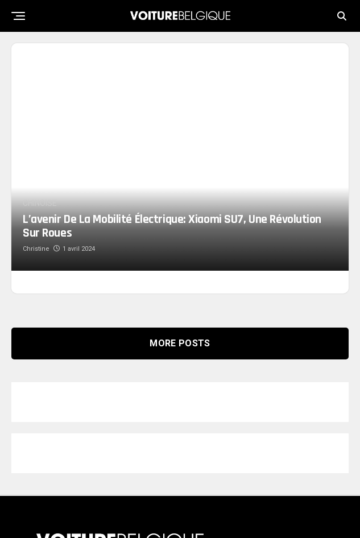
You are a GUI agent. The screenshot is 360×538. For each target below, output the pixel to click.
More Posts (180, 305)
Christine (36, 211)
